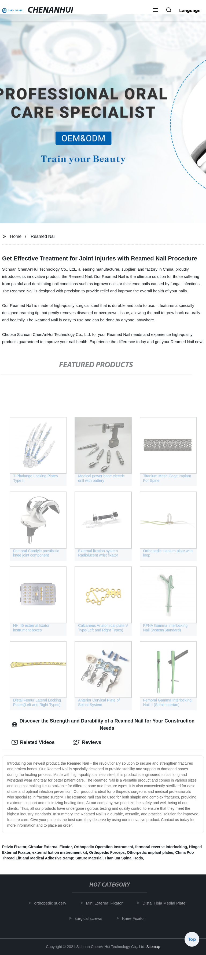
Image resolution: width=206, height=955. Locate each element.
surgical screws (90, 918)
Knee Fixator (135, 918)
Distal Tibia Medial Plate (166, 903)
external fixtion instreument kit (59, 852)
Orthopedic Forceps (107, 852)
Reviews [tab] (87, 742)
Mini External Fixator (106, 903)
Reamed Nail (43, 236)
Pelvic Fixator (14, 847)
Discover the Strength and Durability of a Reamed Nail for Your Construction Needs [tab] (103, 724)
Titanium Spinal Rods (124, 858)
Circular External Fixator (50, 847)
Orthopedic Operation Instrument (103, 847)
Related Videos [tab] (33, 742)
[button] (155, 10)
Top (192, 940)
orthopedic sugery (52, 903)
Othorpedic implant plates (150, 852)
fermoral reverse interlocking (161, 847)
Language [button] (190, 10)
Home (16, 236)
